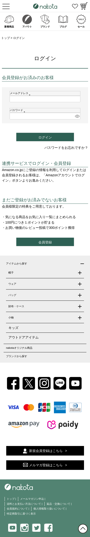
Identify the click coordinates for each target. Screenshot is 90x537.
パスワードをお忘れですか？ (66, 148)
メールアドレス (21, 93)
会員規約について (17, 508)
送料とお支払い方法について (24, 503)
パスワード (18, 110)
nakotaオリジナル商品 (19, 347)
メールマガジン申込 (32, 498)
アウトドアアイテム (23, 337)
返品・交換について (58, 503)
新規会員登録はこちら (46, 451)
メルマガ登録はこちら (46, 465)
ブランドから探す (16, 356)
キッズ (13, 328)
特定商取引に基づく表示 (21, 513)
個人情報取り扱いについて (49, 508)
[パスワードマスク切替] (77, 116)
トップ (5, 38)
